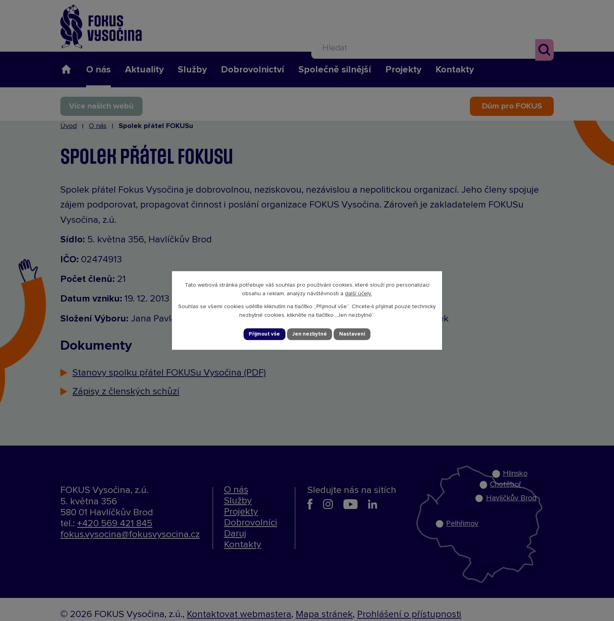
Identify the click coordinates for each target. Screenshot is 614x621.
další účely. (358, 293)
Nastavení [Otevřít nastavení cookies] (354, 334)
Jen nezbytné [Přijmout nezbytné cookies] (310, 334)
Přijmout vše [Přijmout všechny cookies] (263, 334)
